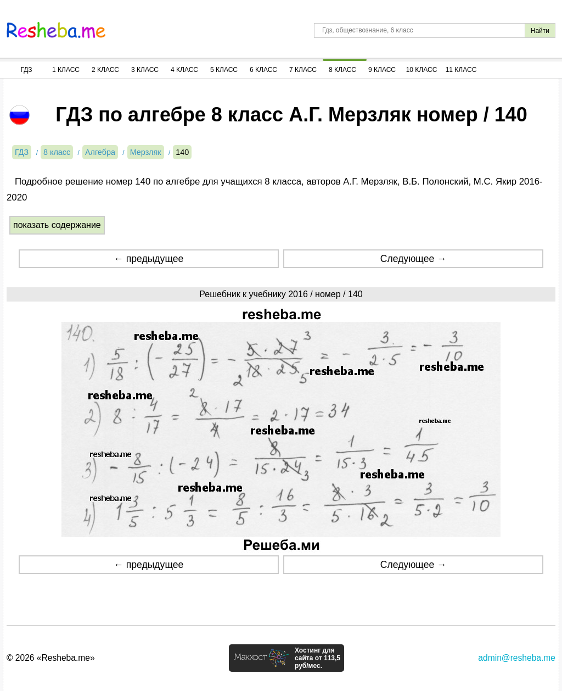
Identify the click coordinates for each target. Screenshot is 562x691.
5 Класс (224, 70)
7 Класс (303, 70)
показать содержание (57, 225)
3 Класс (145, 70)
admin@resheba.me (516, 657)
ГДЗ (26, 70)
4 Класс (184, 70)
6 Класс (263, 70)
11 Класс (461, 70)
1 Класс (66, 70)
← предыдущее (148, 258)
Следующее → (413, 258)
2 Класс (105, 70)
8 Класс (342, 70)
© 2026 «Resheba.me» (51, 657)
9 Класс (382, 70)
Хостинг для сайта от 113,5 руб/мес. (317, 658)
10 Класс (421, 70)
